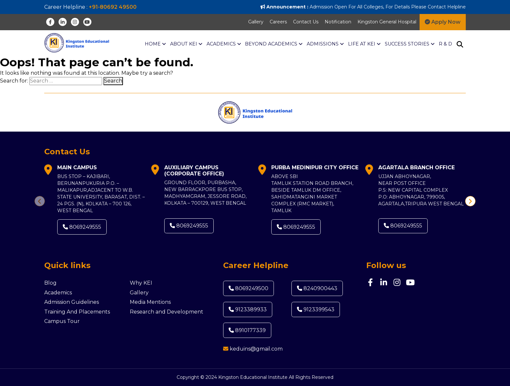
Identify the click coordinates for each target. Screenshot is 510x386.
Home (155, 44)
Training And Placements (77, 312)
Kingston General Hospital (386, 22)
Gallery (255, 22)
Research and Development (166, 312)
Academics (58, 293)
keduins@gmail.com (256, 349)
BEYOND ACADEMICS (273, 44)
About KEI (186, 44)
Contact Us (305, 22)
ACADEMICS (224, 44)
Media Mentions (150, 302)
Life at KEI (364, 44)
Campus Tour (62, 321)
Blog (50, 283)
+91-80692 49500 (113, 7)
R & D (445, 44)
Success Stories (410, 44)
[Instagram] (75, 22)
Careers (278, 22)
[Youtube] (87, 22)
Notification (338, 22)
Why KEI (141, 283)
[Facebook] (50, 22)
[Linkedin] (63, 22)
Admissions (325, 44)
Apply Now (443, 22)
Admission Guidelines (71, 302)
